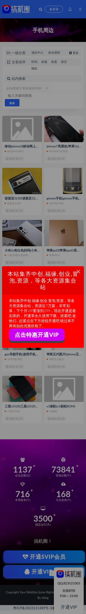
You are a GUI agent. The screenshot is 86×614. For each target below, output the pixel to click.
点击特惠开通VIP (37, 334)
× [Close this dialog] (78, 271)
